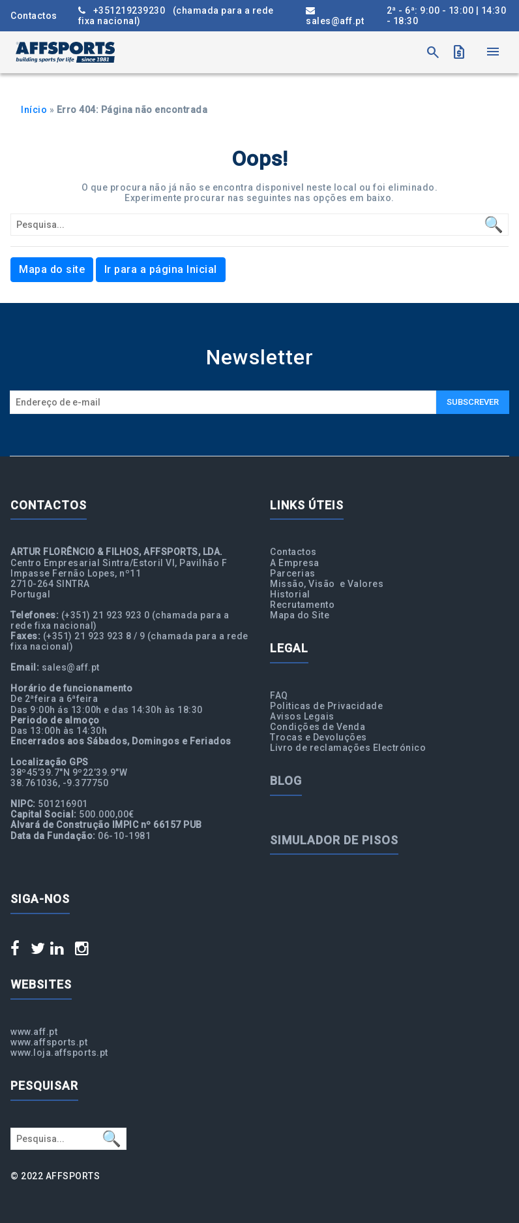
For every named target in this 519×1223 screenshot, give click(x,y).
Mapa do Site (299, 615)
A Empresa (294, 563)
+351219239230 (176, 15)
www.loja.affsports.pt (59, 1052)
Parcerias (293, 573)
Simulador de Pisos (334, 840)
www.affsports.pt (48, 1042)
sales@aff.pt (335, 16)
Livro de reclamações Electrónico (348, 747)
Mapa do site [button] (52, 269)
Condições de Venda (317, 727)
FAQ (279, 695)
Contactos (33, 15)
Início (34, 109)
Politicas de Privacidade (326, 706)
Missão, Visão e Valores (326, 584)
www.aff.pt (33, 1031)
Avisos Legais (302, 716)
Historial (290, 594)
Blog (286, 780)
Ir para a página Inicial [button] (160, 269)
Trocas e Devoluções (318, 737)
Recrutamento (302, 604)
